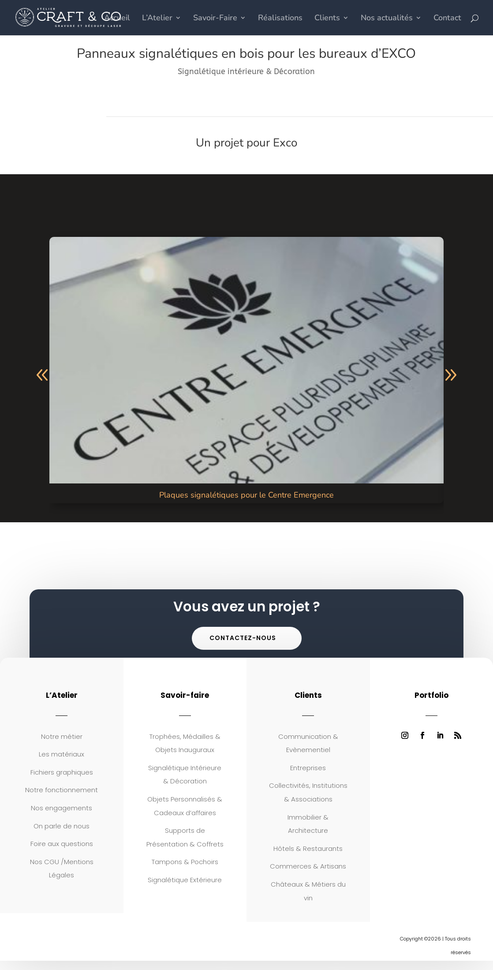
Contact (447, 19)
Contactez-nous (242, 637)
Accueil (117, 19)
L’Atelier (157, 19)
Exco (285, 142)
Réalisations (280, 19)
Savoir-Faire (215, 19)
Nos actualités (387, 19)
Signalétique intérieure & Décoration (246, 71)
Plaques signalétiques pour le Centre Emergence (246, 495)
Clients (327, 19)
